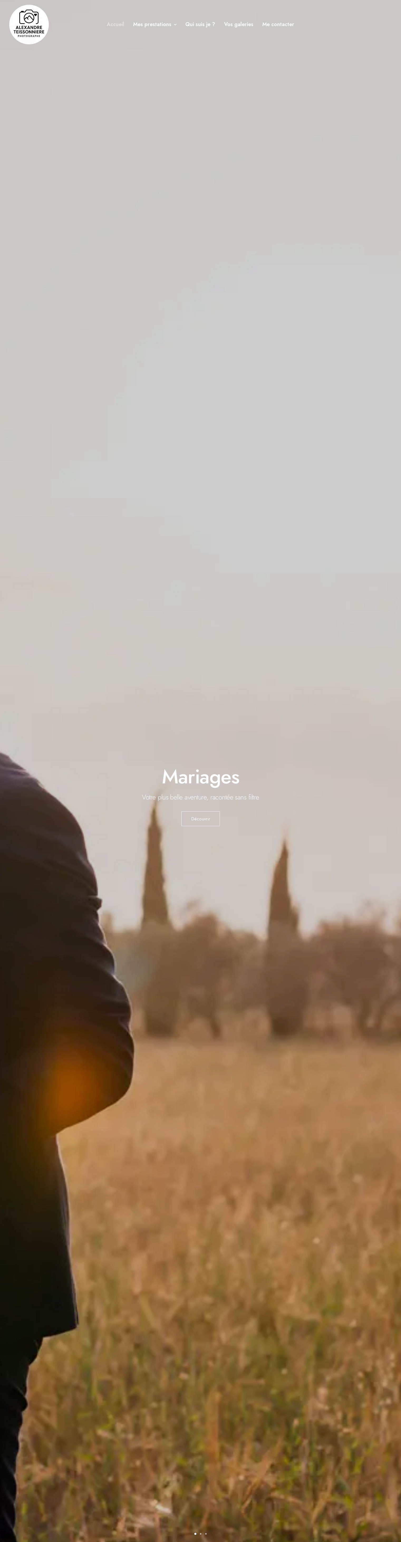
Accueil (115, 24)
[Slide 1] (195, 1534)
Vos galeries (238, 24)
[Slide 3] (206, 1534)
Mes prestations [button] (154, 24)
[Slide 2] (200, 1534)
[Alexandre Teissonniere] (29, 24)
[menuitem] (115, 24)
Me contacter (278, 24)
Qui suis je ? (200, 24)
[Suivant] (388, 795)
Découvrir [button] (200, 819)
